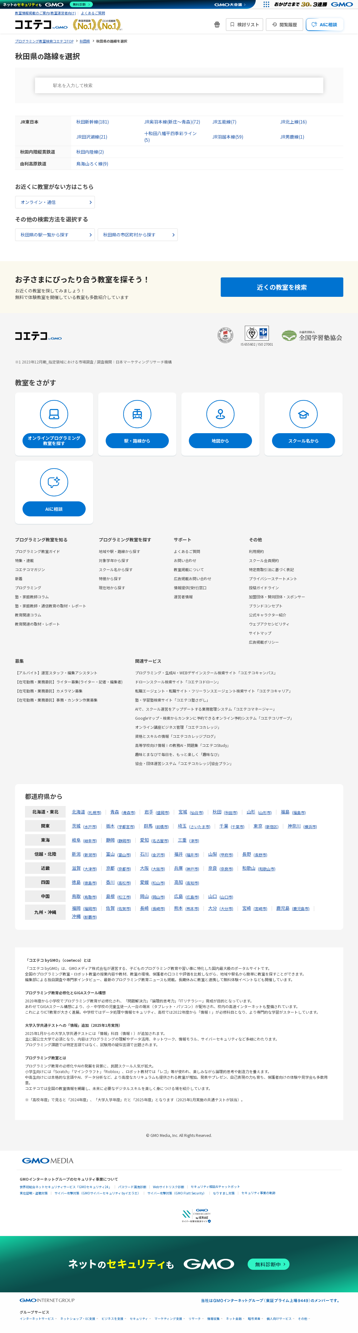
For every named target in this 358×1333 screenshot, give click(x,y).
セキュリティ (139, 1319)
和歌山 (248, 868)
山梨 (212, 854)
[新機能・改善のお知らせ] (217, 24)
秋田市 (230, 812)
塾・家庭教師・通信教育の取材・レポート (50, 605)
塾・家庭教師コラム (32, 596)
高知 (178, 882)
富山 (110, 854)
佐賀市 (124, 908)
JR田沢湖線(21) (91, 137)
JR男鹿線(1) (292, 137)
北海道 (78, 811)
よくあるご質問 (93, 12)
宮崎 (246, 908)
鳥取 (76, 896)
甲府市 (226, 854)
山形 (251, 811)
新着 (19, 578)
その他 (302, 1319)
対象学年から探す (114, 560)
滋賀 (76, 868)
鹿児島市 (300, 908)
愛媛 (144, 882)
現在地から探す (112, 587)
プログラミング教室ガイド (37, 551)
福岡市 (90, 908)
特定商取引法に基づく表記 (271, 569)
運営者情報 (183, 596)
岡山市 (158, 897)
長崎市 (158, 908)
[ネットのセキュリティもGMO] (48, 4)
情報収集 (213, 1319)
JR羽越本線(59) (227, 137)
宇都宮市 (126, 826)
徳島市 (90, 882)
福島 (285, 811)
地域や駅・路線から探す (119, 551)
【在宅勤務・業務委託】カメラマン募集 (49, 690)
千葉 (223, 826)
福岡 (76, 908)
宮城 (183, 811)
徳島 (76, 882)
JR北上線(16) (293, 122)
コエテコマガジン (30, 569)
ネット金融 (234, 1319)
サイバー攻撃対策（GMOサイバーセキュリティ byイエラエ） (97, 1193)
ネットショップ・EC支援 (77, 1319)
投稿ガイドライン (264, 587)
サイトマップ (260, 633)
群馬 (148, 826)
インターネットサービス (37, 1319)
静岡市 (124, 840)
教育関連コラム (28, 614)
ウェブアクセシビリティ (269, 623)
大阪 (144, 868)
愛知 (144, 840)
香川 (110, 882)
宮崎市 (260, 908)
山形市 (264, 812)
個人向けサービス (279, 1319)
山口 (212, 896)
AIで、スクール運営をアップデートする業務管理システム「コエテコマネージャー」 (206, 709)
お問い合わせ (185, 560)
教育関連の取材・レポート (37, 623)
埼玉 (182, 826)
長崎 (144, 908)
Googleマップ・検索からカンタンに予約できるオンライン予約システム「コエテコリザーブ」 (214, 718)
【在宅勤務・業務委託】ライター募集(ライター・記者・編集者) (69, 681)
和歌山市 (266, 868)
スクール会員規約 (264, 560)
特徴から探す (110, 578)
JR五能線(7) (224, 122)
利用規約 (256, 551)
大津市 (90, 868)
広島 (178, 896)
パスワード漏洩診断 (132, 1186)
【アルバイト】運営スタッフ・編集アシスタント (56, 672)
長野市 (260, 854)
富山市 (124, 854)
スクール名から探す (116, 569)
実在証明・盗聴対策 (34, 1193)
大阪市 (158, 868)
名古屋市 (160, 840)
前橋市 (162, 826)
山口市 (226, 897)
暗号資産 (254, 1319)
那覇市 (90, 917)
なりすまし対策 (224, 1193)
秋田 (217, 811)
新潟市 (90, 854)
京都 (110, 868)
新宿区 (271, 826)
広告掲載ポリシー (264, 642)
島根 (110, 896)
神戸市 (192, 868)
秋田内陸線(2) (90, 152)
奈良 (212, 868)
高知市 (192, 882)
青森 (114, 811)
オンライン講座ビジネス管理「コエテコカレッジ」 (178, 727)
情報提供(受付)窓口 (190, 587)
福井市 (192, 854)
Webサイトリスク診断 (168, 1186)
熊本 (178, 908)
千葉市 (237, 826)
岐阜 (76, 840)
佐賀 (110, 908)
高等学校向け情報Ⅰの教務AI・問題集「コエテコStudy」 (183, 745)
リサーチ (195, 1319)
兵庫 (178, 868)
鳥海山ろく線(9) (92, 163)
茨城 (76, 826)
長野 (246, 854)
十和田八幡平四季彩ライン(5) (170, 136)
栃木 (110, 826)
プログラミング (28, 587)
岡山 (144, 896)
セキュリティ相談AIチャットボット (215, 1186)
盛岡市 (162, 812)
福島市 (299, 812)
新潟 (76, 854)
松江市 (124, 897)
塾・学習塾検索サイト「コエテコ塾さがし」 (172, 699)
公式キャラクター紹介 (267, 614)
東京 (258, 826)
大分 (212, 908)
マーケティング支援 (168, 1319)
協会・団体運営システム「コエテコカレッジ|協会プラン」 (184, 763)
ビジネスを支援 (113, 1319)
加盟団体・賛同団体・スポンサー (277, 596)
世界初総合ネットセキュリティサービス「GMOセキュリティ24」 (66, 1186)
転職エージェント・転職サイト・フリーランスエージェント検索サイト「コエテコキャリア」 (214, 690)
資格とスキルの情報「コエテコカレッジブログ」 (176, 736)
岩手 (148, 811)
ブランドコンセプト (266, 605)
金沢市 (158, 854)
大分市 (226, 908)
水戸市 (90, 826)
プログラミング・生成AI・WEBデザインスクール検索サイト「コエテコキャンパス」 (206, 672)
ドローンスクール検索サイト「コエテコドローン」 (178, 681)
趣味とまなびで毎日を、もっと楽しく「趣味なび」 (178, 754)
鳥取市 (90, 897)
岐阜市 (90, 840)
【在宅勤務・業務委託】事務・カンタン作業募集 (56, 699)
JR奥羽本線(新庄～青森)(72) (172, 122)
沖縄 (76, 916)
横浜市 (310, 826)
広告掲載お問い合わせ (192, 578)
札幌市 (94, 812)
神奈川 (294, 826)
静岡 (110, 840)
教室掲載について (189, 569)
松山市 (158, 882)
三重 (182, 840)
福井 (178, 854)
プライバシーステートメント (273, 578)
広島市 (192, 897)
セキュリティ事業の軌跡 (258, 1192)
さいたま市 (199, 826)
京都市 (124, 868)
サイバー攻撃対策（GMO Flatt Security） (176, 1193)
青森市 (128, 812)
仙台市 (196, 812)
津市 (194, 840)
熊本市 (192, 908)
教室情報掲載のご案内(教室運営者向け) (45, 12)
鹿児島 (283, 908)
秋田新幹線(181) (92, 122)
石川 (144, 854)
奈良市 (226, 868)
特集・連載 (24, 560)
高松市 (124, 882)
